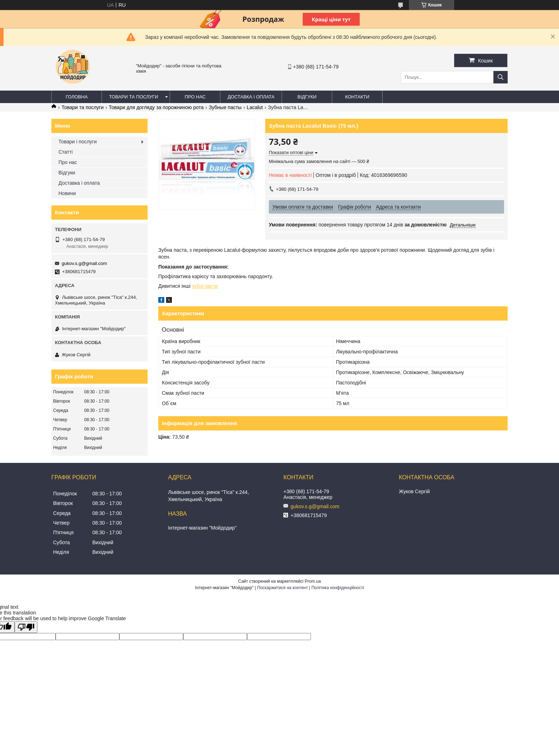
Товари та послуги (133, 96)
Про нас (195, 96)
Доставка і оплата (251, 96)
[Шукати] (500, 77)
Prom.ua (313, 581)
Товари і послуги (77, 141)
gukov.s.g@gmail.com (84, 263)
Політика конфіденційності (337, 587)
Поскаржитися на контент (282, 587)
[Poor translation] (26, 627)
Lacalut (255, 107)
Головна (77, 96)
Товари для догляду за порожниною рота (156, 107)
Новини (67, 193)
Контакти (357, 96)
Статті (65, 152)
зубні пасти (205, 286)
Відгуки (306, 96)
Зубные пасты (225, 107)
